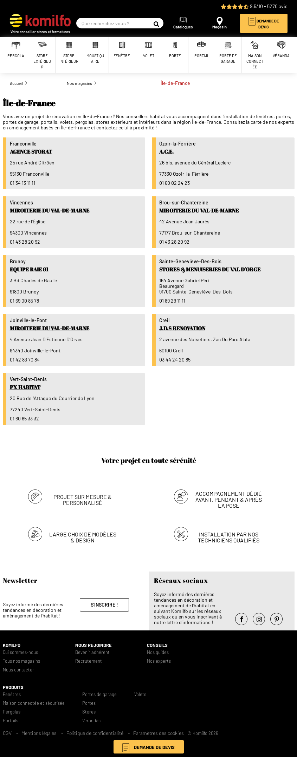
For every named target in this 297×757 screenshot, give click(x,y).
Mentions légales (39, 733)
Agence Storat (31, 151)
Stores (89, 712)
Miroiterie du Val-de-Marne (49, 210)
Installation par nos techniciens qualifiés (228, 537)
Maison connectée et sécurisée (34, 703)
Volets (140, 694)
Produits (13, 687)
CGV (7, 733)
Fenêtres (12, 694)
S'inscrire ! (104, 605)
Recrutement (88, 661)
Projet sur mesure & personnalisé (82, 499)
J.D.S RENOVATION (182, 328)
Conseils (157, 645)
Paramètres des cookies (158, 733)
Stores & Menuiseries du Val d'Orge (209, 269)
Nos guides (158, 652)
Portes (89, 703)
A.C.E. (166, 151)
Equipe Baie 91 (29, 269)
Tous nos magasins (21, 661)
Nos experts (159, 661)
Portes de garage (99, 694)
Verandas (91, 720)
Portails (10, 720)
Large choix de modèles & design (82, 537)
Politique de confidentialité (94, 733)
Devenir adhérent (92, 652)
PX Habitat (25, 387)
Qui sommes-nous (20, 652)
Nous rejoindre (93, 645)
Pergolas (11, 712)
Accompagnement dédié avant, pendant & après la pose (228, 499)
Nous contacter (18, 669)
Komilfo (11, 645)
